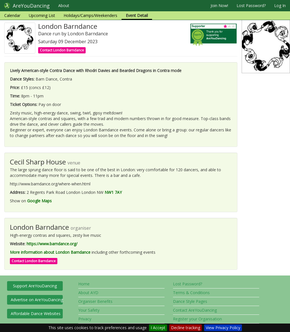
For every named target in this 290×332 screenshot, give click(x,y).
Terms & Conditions (191, 292)
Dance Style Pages (190, 301)
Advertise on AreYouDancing (37, 299)
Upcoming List (42, 15)
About (63, 5)
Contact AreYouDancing (195, 310)
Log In (280, 5)
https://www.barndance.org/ (52, 243)
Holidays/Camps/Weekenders (90, 15)
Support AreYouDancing (35, 285)
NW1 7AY (113, 192)
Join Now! (219, 5)
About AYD (88, 292)
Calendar (12, 15)
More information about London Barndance (50, 252)
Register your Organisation (197, 319)
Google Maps (39, 200)
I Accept (158, 327)
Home (84, 284)
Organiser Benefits (95, 301)
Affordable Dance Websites (35, 313)
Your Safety (88, 310)
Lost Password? (251, 5)
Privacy (84, 319)
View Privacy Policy (223, 327)
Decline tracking (185, 327)
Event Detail (137, 15)
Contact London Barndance (62, 50)
